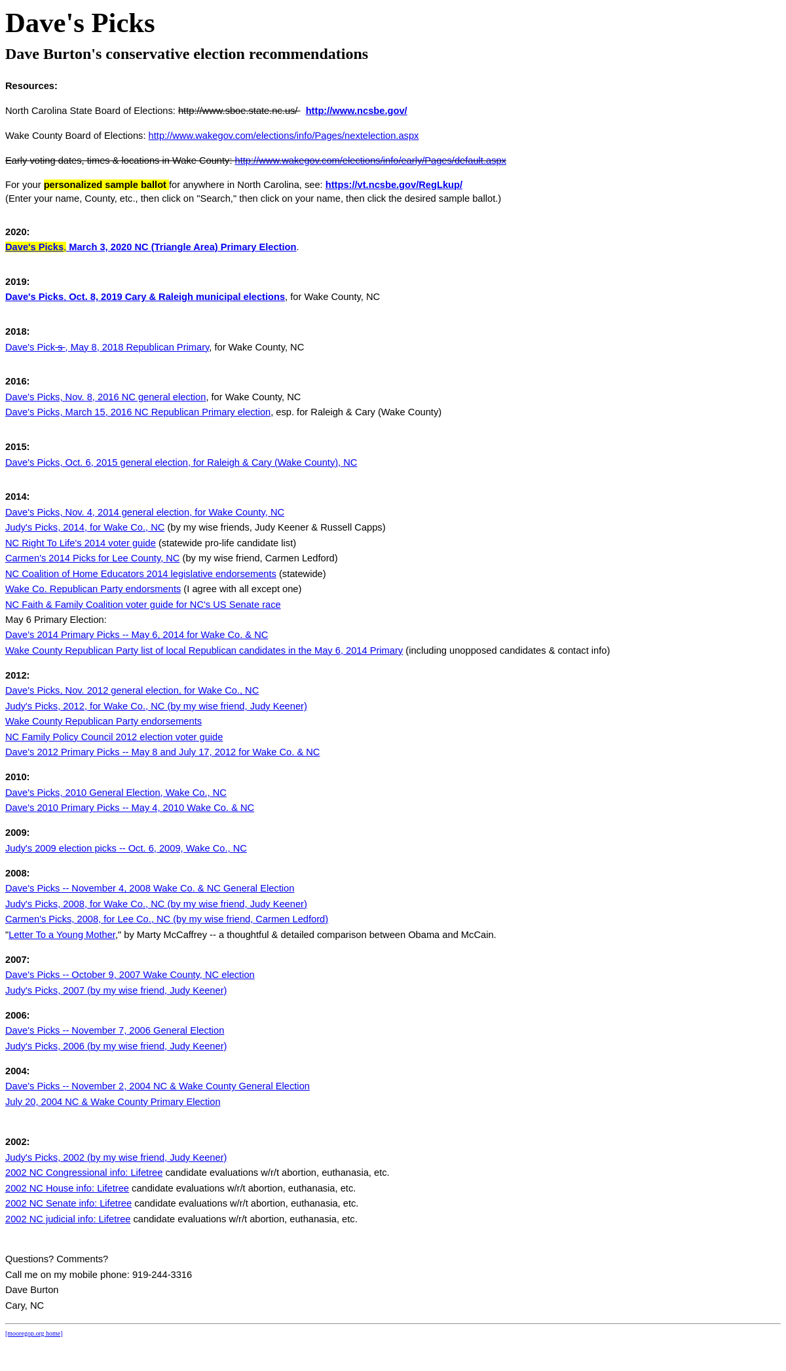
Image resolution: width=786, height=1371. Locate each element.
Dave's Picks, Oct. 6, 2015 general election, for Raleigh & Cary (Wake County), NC (181, 462)
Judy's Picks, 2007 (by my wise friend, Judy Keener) (116, 990)
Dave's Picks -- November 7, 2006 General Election (114, 1030)
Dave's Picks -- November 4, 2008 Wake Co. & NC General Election (149, 888)
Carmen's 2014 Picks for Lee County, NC (92, 558)
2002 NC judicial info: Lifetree (67, 1219)
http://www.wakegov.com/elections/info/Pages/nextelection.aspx (284, 135)
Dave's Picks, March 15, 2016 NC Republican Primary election (138, 412)
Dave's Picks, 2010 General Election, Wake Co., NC (116, 792)
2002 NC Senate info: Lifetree (68, 1203)
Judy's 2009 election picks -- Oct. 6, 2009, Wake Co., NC (126, 848)
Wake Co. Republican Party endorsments (93, 589)
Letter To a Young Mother (62, 935)
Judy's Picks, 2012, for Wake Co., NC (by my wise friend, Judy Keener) (156, 706)
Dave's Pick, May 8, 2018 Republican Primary (107, 347)
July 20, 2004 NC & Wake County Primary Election (113, 1102)
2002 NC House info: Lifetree (67, 1188)
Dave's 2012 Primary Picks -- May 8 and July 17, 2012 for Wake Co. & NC (162, 752)
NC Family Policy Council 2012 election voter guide (114, 737)
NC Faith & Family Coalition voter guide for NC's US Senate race (143, 604)
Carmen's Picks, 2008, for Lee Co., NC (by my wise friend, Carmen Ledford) (166, 919)
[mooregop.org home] (34, 1333)
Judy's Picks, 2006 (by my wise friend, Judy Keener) (116, 1046)
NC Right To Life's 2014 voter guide (80, 543)
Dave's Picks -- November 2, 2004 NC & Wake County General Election (157, 1086)
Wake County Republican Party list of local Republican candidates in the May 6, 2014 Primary (204, 650)
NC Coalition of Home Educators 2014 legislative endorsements (140, 574)
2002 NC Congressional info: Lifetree (83, 1172)
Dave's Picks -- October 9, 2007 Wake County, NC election (130, 974)
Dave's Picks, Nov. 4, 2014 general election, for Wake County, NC (144, 512)
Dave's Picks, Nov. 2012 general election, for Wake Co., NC (132, 690)
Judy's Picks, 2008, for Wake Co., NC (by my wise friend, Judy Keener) (156, 904)
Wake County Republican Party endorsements (103, 721)
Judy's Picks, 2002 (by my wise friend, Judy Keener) (116, 1157)
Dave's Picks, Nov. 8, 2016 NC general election (105, 397)
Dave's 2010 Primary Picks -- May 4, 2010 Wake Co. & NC (129, 807)
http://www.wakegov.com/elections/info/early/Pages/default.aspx (370, 160)
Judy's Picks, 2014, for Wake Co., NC (84, 527)
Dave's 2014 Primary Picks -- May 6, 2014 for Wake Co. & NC (136, 634)
